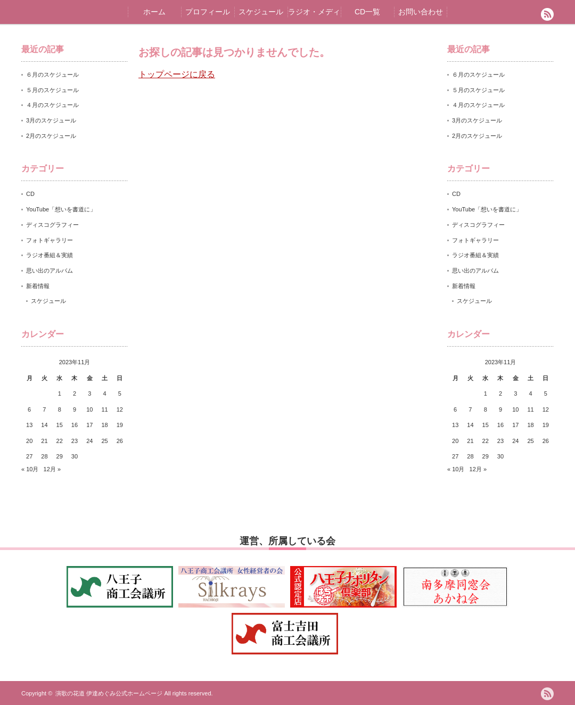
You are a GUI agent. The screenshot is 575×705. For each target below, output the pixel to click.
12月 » (52, 469)
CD (30, 194)
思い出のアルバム (49, 270)
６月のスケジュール (52, 74)
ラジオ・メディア (314, 15)
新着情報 (38, 286)
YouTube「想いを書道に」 (61, 209)
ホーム (154, 11)
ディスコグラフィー (52, 225)
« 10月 (29, 469)
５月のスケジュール (52, 90)
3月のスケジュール (51, 120)
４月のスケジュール (52, 105)
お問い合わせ (420, 11)
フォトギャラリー (49, 240)
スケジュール (261, 11)
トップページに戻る (176, 74)
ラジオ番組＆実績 (49, 255)
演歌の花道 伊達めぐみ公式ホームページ (108, 693)
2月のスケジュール (51, 136)
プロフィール (207, 11)
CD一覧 (367, 11)
